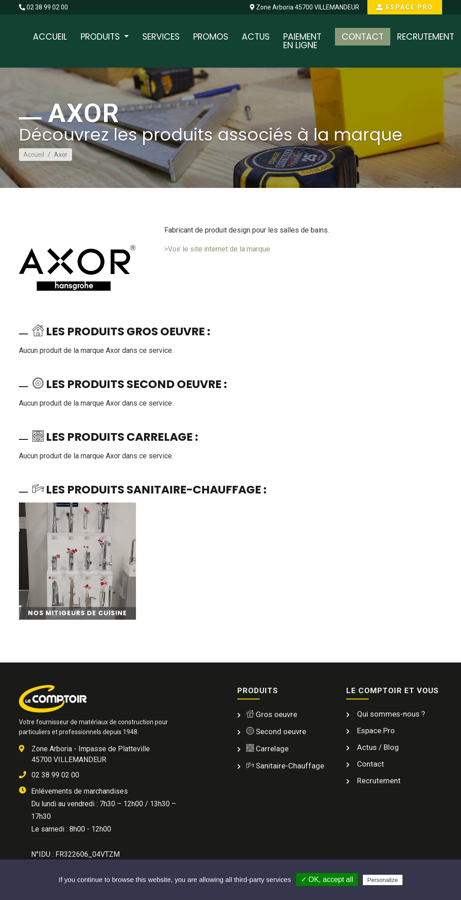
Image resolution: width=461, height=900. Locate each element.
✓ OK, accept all (327, 879)
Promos (210, 37)
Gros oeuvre (271, 714)
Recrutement (425, 37)
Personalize (382, 880)
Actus (256, 37)
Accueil (50, 37)
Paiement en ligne (302, 41)
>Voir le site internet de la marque (217, 249)
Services (161, 37)
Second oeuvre (276, 731)
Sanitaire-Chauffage (285, 765)
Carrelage (267, 748)
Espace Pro (404, 7)
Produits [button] (101, 37)
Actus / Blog (377, 747)
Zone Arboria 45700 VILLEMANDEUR (304, 7)
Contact (363, 37)
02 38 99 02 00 (43, 7)
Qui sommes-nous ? (390, 713)
